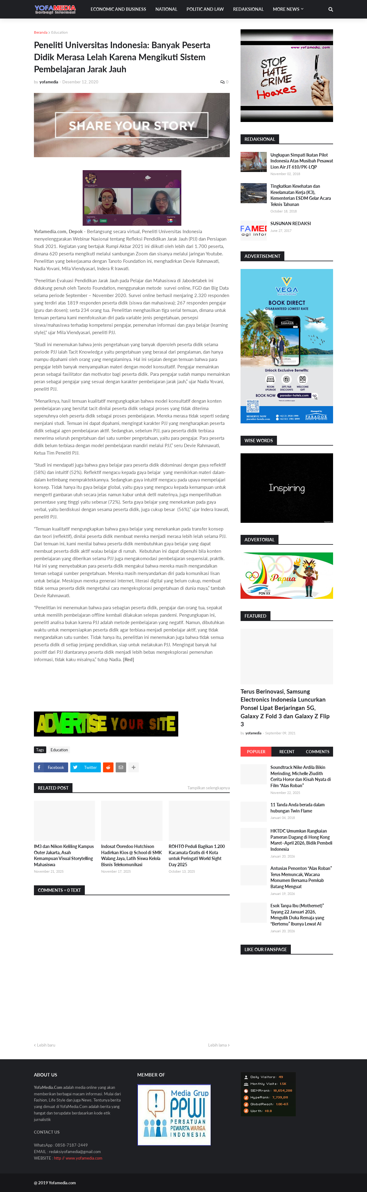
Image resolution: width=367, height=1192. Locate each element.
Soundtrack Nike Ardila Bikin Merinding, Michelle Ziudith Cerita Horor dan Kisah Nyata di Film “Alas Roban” (300, 776)
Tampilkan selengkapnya (209, 787)
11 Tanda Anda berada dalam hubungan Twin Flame (297, 807)
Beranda (40, 32)
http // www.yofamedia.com (78, 1158)
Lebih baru (46, 1045)
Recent (287, 751)
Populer (256, 751)
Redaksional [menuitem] (248, 9)
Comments (317, 751)
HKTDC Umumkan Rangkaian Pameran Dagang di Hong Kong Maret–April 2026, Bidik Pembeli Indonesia (301, 840)
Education (59, 32)
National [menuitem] (166, 9)
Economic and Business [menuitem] (118, 9)
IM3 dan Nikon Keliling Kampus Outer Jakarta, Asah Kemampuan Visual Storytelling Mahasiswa (64, 855)
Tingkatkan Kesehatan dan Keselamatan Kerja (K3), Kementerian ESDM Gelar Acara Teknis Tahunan (300, 195)
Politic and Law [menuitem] (205, 9)
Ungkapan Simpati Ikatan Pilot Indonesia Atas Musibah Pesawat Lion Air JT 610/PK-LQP (301, 161)
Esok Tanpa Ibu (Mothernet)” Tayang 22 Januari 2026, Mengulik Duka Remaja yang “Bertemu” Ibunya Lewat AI (297, 914)
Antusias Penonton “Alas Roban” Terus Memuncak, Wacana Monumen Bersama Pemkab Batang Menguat (301, 877)
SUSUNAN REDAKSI (290, 223)
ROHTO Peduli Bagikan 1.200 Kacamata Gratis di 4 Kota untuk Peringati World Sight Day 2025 (197, 855)
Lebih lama (217, 1045)
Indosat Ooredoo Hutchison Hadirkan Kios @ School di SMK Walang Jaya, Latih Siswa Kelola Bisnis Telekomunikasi (131, 855)
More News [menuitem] (286, 9)
